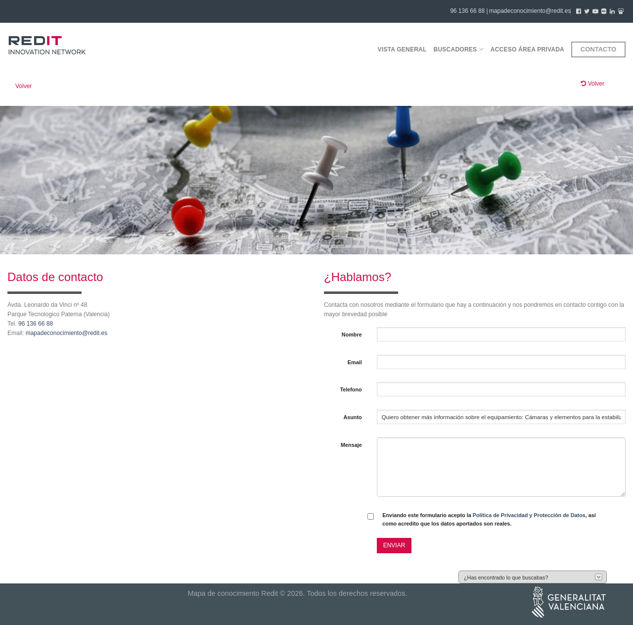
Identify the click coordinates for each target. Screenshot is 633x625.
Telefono (351, 389)
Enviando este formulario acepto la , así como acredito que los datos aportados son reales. (488, 519)
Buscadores (459, 49)
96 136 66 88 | (469, 10)
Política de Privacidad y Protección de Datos (529, 515)
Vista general (401, 49)
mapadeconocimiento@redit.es (530, 10)
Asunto (352, 417)
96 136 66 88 (35, 323)
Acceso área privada (527, 49)
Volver (23, 86)
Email (355, 362)
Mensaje (351, 445)
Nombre (352, 334)
